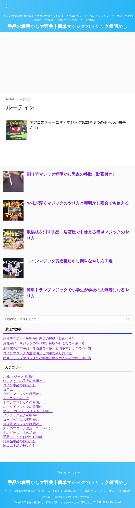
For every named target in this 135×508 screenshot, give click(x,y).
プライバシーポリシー (67, 472)
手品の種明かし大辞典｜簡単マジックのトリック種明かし (67, 26)
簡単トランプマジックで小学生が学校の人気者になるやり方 (47, 358)
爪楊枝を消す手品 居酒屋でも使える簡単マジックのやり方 (47, 348)
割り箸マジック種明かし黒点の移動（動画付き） (72, 174)
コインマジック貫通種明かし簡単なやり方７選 (69, 261)
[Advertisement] (67, 62)
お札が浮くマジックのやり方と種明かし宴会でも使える (78, 203)
